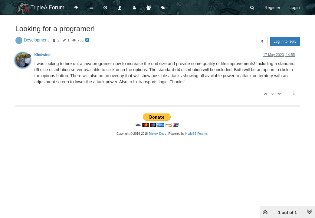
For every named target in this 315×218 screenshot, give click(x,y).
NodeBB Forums (196, 133)
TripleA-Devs (157, 133)
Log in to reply (285, 41)
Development (36, 40)
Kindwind (42, 55)
